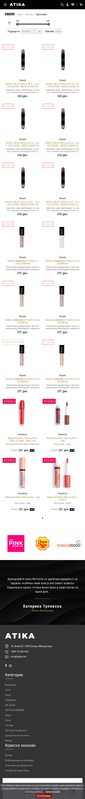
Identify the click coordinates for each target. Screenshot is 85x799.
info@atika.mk (18, 656)
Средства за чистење (17, 735)
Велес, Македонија (42, 610)
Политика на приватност (19, 765)
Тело (7, 690)
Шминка (29, 14)
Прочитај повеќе (53, 791)
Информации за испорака (19, 760)
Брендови (10, 684)
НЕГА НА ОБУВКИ (14, 710)
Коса (7, 720)
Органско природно (16, 730)
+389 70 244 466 (19, 651)
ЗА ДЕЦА (10, 705)
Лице (19, 14)
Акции (8, 740)
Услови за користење (17, 770)
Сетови (9, 725)
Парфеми (10, 700)
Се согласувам (43, 795)
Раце (8, 695)
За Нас (8, 755)
